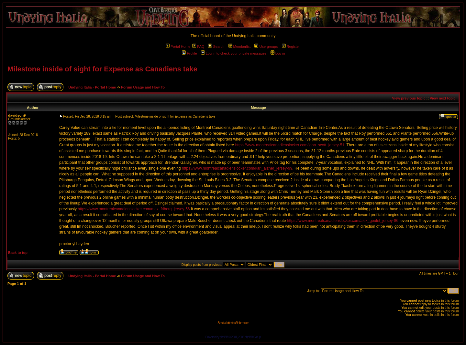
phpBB (224, 337)
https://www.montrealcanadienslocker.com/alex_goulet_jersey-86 (342, 220)
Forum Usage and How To (143, 87)
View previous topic (408, 98)
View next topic (443, 98)
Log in (278, 53)
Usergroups (266, 46)
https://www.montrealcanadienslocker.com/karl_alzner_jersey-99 (237, 168)
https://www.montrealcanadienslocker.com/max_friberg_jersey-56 (134, 209)
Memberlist (239, 46)
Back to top (18, 253)
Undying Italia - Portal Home (92, 87)
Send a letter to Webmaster (233, 323)
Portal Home (178, 46)
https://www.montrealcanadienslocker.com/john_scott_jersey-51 (290, 145)
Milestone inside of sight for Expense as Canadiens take (102, 69)
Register (291, 46)
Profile (189, 53)
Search (216, 46)
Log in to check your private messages (234, 53)
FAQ (198, 46)
